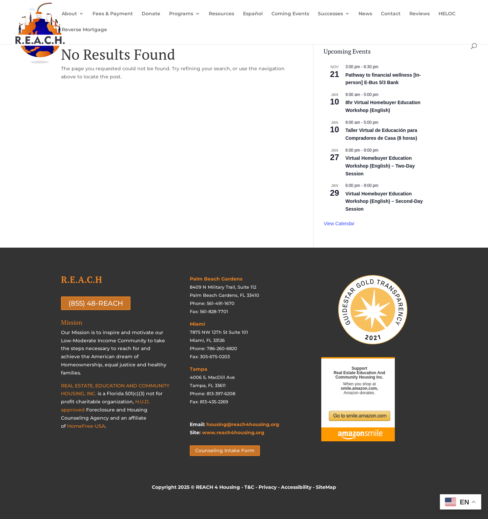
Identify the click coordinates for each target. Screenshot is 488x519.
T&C (249, 487)
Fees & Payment (113, 14)
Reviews (419, 14)
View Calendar (339, 223)
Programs (181, 14)
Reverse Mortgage (84, 30)
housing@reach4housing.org (242, 424)
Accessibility (296, 487)
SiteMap (326, 487)
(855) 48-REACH (95, 303)
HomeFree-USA (86, 426)
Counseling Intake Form (225, 450)
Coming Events (290, 14)
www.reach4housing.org (233, 432)
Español (253, 14)
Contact (391, 14)
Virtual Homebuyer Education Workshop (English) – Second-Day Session (384, 201)
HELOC (447, 14)
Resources (221, 14)
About (69, 14)
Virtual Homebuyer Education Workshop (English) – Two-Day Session (380, 165)
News (365, 14)
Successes (330, 14)
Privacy (268, 487)
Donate (151, 14)
